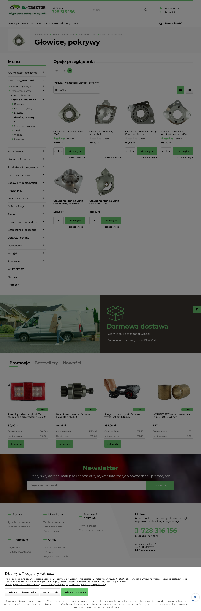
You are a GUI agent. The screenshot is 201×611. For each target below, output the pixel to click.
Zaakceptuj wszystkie (75, 592)
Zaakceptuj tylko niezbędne (22, 592)
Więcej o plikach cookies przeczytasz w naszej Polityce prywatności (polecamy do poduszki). (55, 584)
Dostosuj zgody (50, 592)
